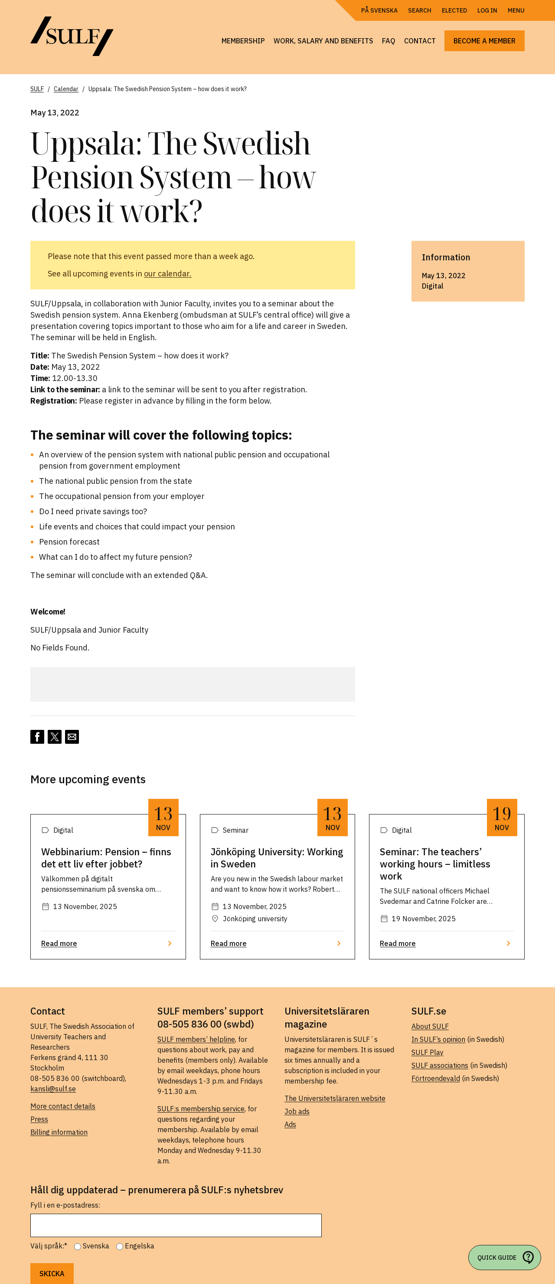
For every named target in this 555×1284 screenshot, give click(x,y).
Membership (243, 40)
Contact (420, 40)
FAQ (388, 40)
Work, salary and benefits (323, 40)
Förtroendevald (435, 1078)
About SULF (430, 1026)
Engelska (139, 1245)
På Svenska (379, 10)
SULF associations (439, 1065)
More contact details (62, 1106)
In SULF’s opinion (438, 1039)
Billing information (59, 1132)
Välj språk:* (48, 1245)
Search (419, 10)
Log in (487, 10)
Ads (290, 1124)
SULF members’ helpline (196, 1039)
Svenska (96, 1245)
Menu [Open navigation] (516, 10)
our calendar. (168, 274)
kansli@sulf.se (53, 1088)
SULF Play (427, 1052)
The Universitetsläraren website (334, 1098)
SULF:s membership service (201, 1108)
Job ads (297, 1111)
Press (39, 1119)
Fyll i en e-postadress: (65, 1205)
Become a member (485, 40)
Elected (454, 10)
